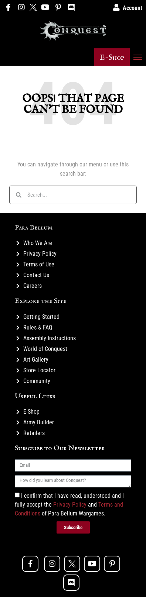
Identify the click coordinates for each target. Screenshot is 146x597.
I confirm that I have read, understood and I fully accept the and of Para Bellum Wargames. (69, 504)
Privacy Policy (69, 504)
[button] (112, 57)
